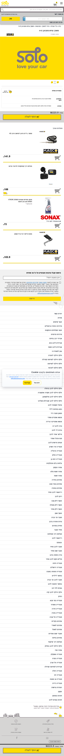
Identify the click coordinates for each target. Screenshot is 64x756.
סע (10, 19)
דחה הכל (37, 383)
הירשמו (32, 299)
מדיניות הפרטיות (32, 283)
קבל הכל (27, 383)
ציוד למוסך (45, 26)
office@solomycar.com (45, 293)
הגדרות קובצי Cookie (55, 741)
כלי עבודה (54, 26)
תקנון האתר (43, 283)
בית (60, 26)
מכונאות (38, 26)
